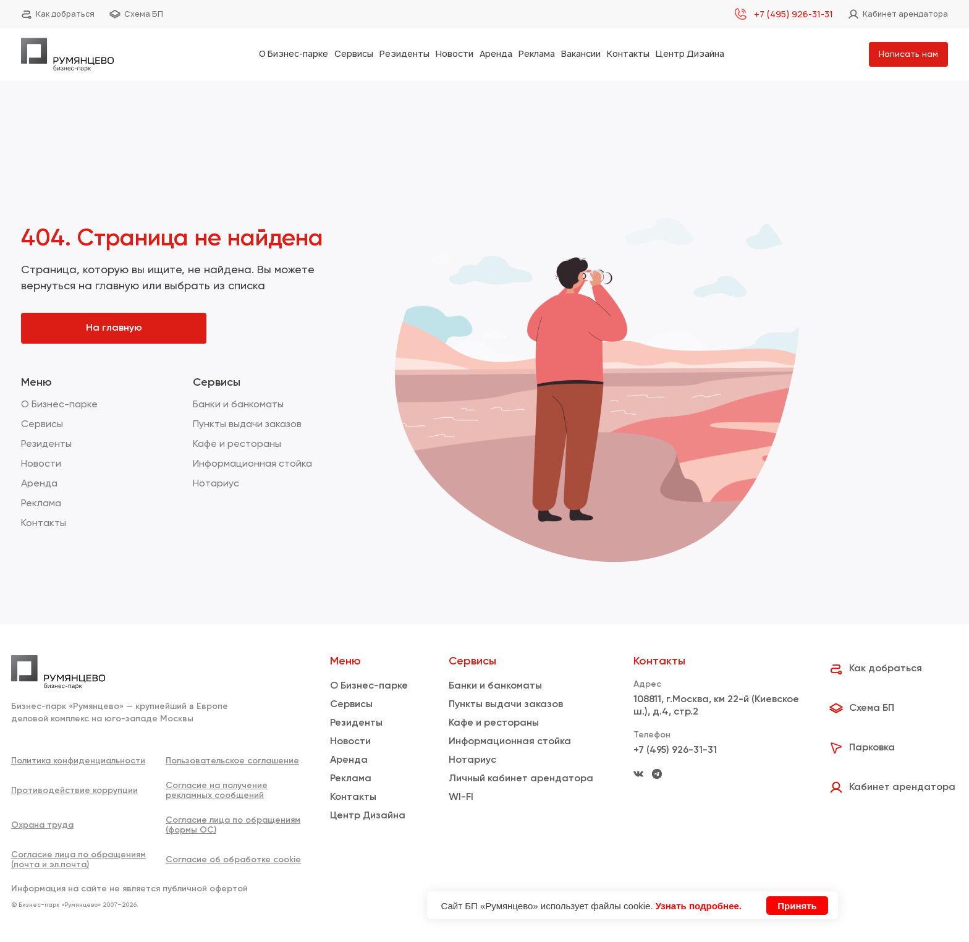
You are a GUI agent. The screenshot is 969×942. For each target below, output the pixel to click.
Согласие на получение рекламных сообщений (217, 790)
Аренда (496, 53)
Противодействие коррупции (74, 790)
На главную (114, 328)
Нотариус (216, 484)
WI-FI (461, 797)
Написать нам (908, 54)
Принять (797, 906)
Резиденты (404, 53)
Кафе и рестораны (237, 444)
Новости (454, 53)
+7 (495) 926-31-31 (675, 750)
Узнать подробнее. (699, 906)
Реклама (536, 53)
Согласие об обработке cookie (233, 859)
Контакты (628, 53)
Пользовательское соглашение (232, 761)
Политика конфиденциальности (78, 761)
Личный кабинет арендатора (521, 779)
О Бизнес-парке (293, 53)
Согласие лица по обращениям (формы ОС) (233, 825)
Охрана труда (42, 825)
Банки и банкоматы (238, 405)
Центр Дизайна (690, 53)
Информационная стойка (252, 464)
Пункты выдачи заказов (247, 425)
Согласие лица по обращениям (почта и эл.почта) (78, 860)
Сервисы (353, 53)
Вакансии (581, 53)
